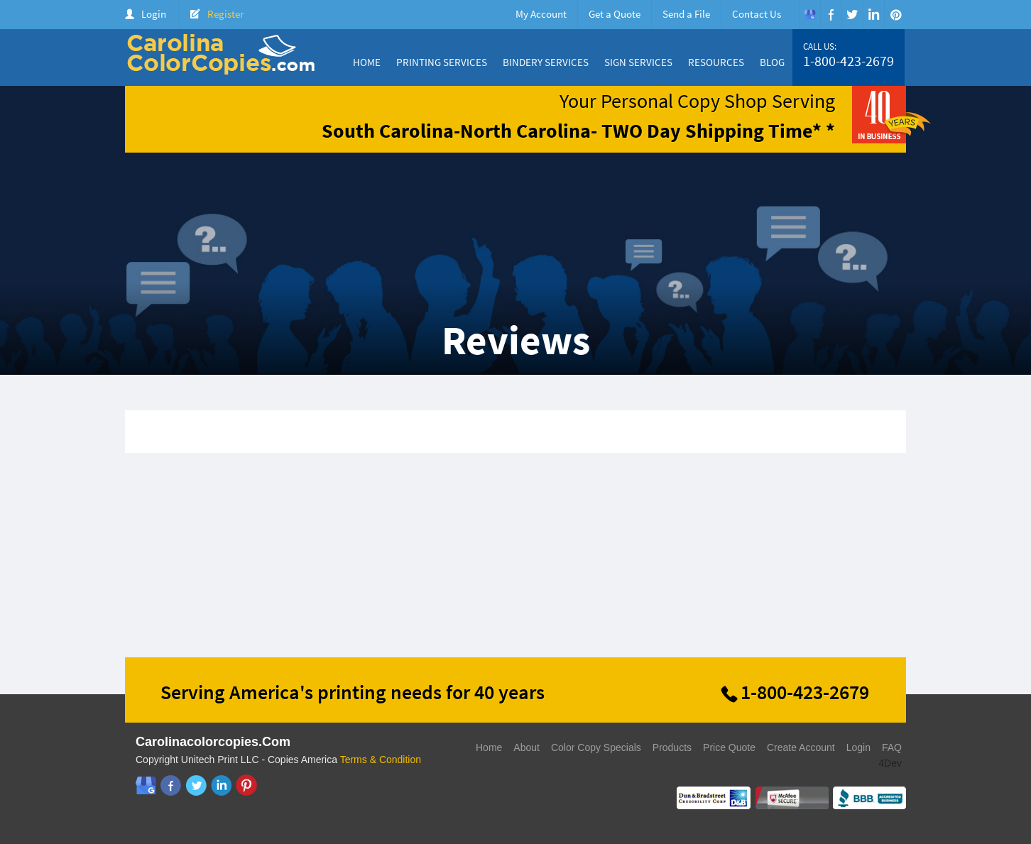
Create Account (801, 747)
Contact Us (756, 14)
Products (672, 747)
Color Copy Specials (596, 747)
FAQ (892, 747)
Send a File (686, 14)
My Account (541, 14)
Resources (716, 62)
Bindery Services (546, 62)
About (526, 747)
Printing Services (441, 62)
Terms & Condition (380, 759)
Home (367, 62)
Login (153, 14)
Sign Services (638, 62)
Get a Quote (614, 14)
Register (225, 14)
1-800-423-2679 (848, 61)
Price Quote (729, 747)
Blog (772, 62)
